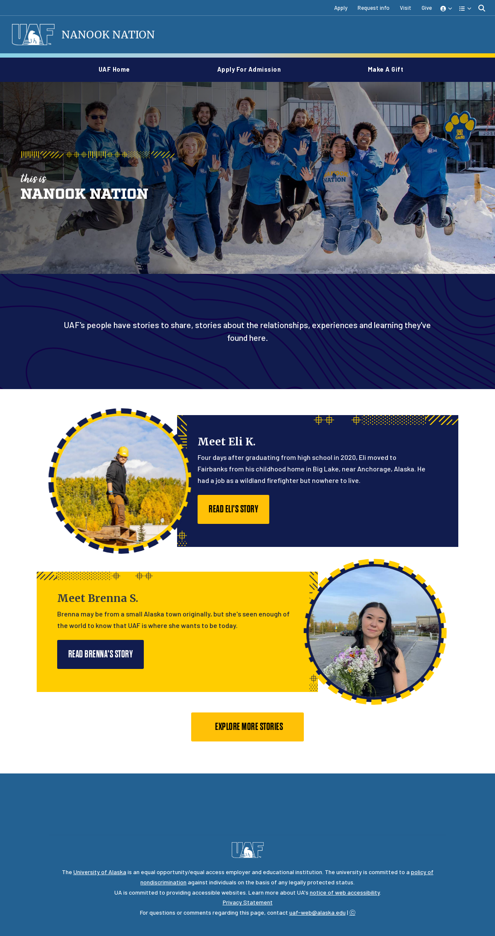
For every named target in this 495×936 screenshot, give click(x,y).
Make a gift (386, 69)
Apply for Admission (252, 69)
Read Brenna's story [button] (100, 655)
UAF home (118, 69)
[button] (446, 8)
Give (427, 7)
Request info (374, 7)
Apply (340, 7)
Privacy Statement (248, 903)
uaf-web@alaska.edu (317, 913)
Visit (405, 7)
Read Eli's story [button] (233, 510)
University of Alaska (99, 872)
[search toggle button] (481, 8)
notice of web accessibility (345, 893)
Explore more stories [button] (247, 727)
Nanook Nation (109, 35)
